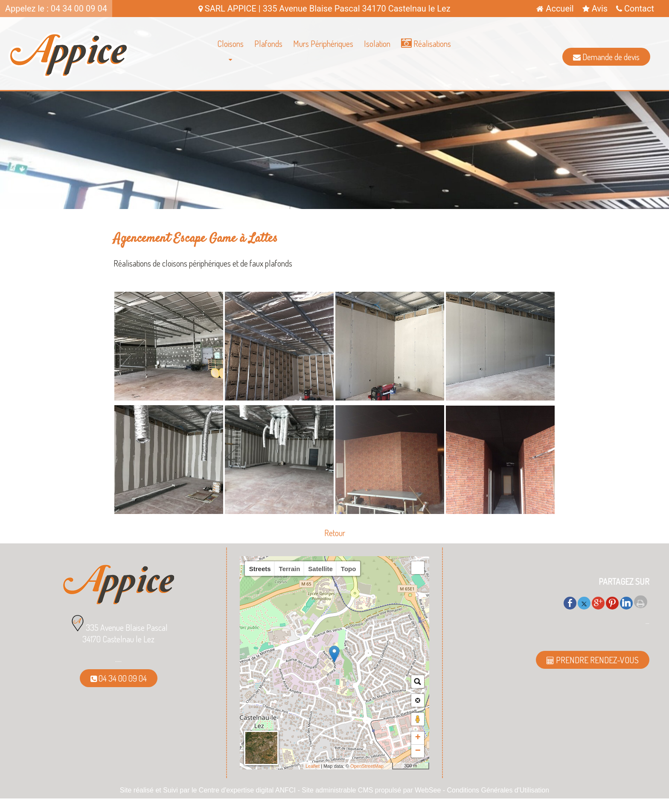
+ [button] (418, 737)
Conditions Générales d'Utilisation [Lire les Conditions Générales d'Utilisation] (498, 790)
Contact (635, 8)
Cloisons (230, 43)
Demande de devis (606, 56)
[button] (417, 567)
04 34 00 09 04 (118, 678)
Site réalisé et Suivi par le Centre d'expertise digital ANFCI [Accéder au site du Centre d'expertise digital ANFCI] (208, 790)
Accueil (554, 8)
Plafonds (268, 43)
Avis (595, 8)
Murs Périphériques (323, 43)
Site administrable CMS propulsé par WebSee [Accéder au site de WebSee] (371, 790)
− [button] (418, 751)
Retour (334, 532)
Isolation (377, 43)
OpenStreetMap (367, 766)
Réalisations (426, 43)
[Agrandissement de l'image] (168, 397)
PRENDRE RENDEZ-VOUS (593, 659)
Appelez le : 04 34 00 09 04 (56, 8)
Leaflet (312, 766)
